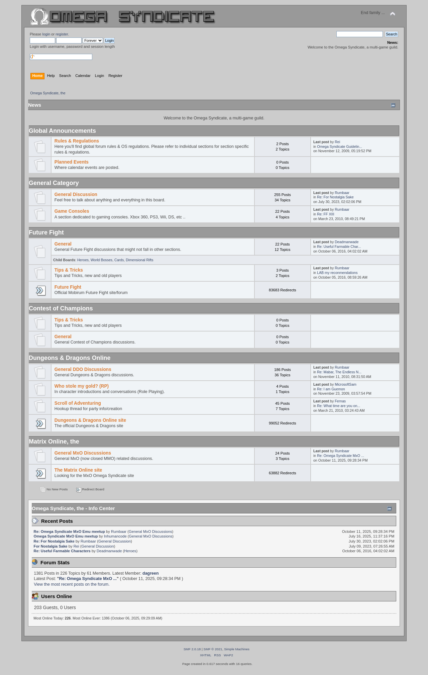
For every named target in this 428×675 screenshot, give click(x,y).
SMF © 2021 (213, 649)
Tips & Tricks (69, 270)
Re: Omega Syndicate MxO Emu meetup (69, 531)
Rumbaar (342, 193)
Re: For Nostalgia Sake (335, 197)
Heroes (83, 260)
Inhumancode (115, 536)
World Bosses (101, 260)
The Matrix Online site (78, 470)
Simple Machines (236, 649)
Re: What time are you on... (338, 406)
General (63, 244)
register (62, 34)
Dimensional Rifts (139, 260)
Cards (119, 260)
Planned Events (72, 162)
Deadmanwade (346, 242)
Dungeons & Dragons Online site (90, 420)
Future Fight (68, 287)
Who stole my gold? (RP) (82, 386)
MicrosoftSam (345, 384)
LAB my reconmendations (337, 273)
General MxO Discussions (83, 453)
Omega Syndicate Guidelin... (339, 146)
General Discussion (76, 194)
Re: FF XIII (325, 214)
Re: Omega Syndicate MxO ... (340, 456)
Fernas (340, 401)
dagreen (150, 573)
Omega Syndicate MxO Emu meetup (66, 536)
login (46, 34)
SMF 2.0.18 (192, 649)
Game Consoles (72, 211)
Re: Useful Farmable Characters (62, 551)
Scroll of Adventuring (78, 403)
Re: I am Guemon (331, 389)
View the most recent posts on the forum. (71, 584)
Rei (337, 142)
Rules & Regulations (77, 140)
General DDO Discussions (83, 369)
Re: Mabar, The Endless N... (339, 372)
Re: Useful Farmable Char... (339, 247)
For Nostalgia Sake (51, 546)
